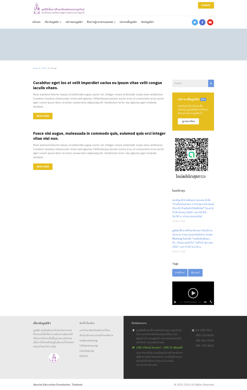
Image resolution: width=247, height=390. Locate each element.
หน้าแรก (37, 22)
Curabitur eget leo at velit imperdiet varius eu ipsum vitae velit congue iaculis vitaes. (97, 85)
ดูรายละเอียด (188, 121)
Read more (43, 116)
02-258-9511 (204, 330)
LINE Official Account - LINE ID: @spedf (159, 348)
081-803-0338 (205, 341)
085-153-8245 (205, 335)
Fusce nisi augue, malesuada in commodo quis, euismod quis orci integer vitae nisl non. (99, 136)
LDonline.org (86, 351)
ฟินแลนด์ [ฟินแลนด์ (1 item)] (195, 273)
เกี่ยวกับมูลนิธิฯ (52, 22)
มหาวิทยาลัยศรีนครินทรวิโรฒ (94, 330)
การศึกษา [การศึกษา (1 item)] (180, 273)
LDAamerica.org (88, 346)
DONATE (206, 5)
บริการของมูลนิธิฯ (74, 22)
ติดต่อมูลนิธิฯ (147, 22)
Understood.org (88, 341)
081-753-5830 (205, 346)
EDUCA (83, 356)
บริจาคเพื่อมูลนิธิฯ (128, 22)
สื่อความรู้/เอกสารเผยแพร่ (100, 22)
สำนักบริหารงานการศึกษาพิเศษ (96, 335)
